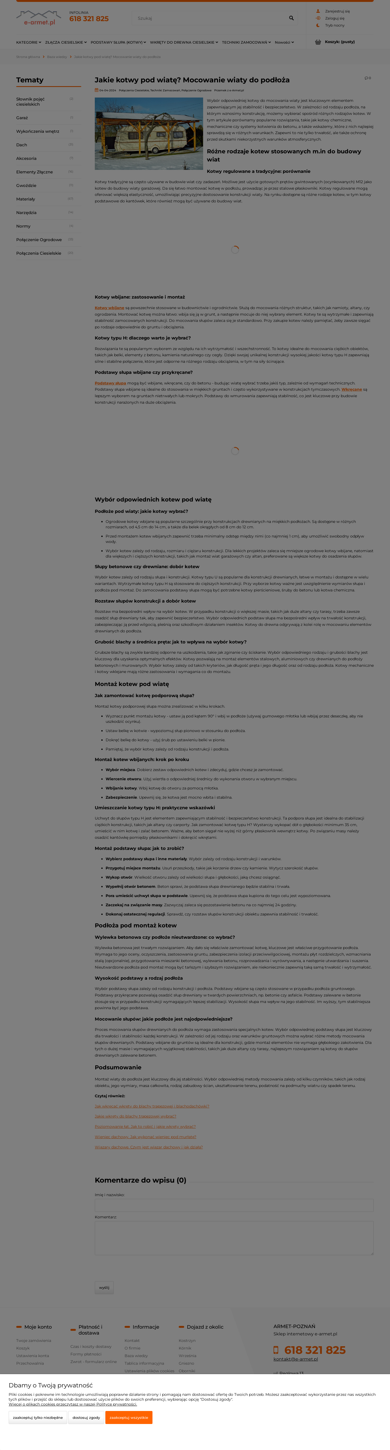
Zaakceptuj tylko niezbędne (38, 1417)
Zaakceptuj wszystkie (129, 1417)
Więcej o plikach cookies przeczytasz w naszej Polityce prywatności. (73, 1404)
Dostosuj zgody (86, 1417)
